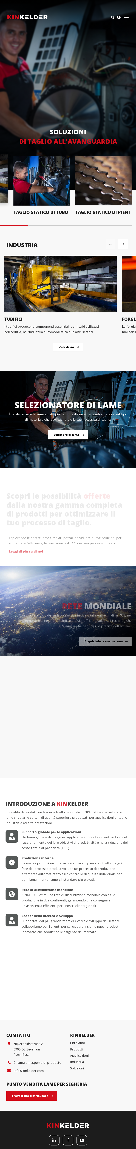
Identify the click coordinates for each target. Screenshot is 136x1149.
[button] (123, 244)
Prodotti (76, 1105)
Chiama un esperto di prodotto (37, 1118)
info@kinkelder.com (28, 1126)
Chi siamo (77, 1099)
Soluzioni (77, 1124)
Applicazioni (79, 1111)
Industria (77, 1118)
